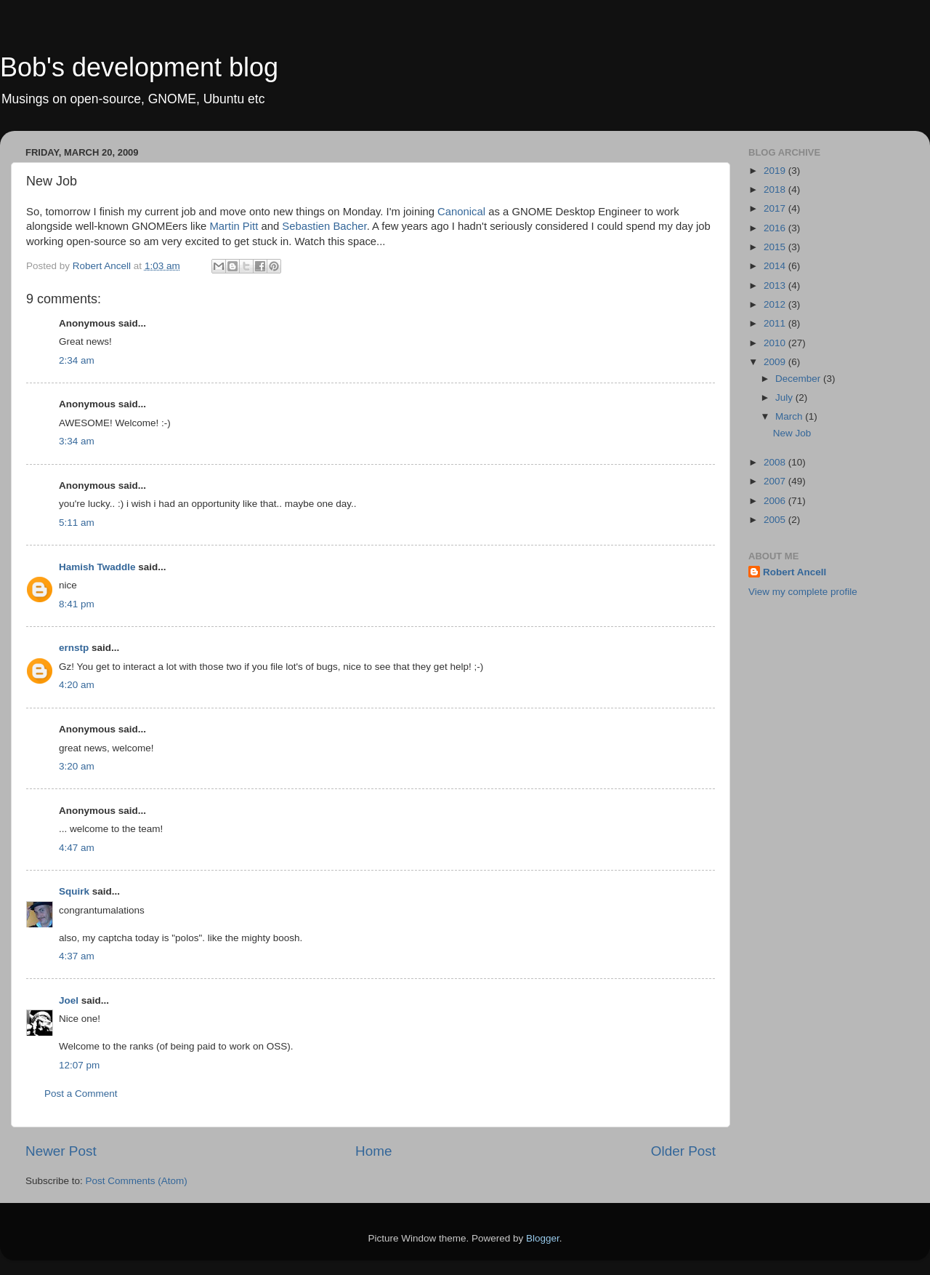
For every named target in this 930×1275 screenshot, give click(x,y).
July (785, 397)
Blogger (542, 1238)
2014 (776, 265)
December (799, 378)
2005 (776, 519)
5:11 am (76, 522)
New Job (792, 433)
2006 (776, 500)
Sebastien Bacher (324, 226)
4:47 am (76, 847)
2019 (776, 170)
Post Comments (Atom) (136, 1180)
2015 (776, 246)
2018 (776, 189)
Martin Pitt (233, 226)
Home (373, 1151)
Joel (68, 1000)
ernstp (74, 647)
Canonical (461, 211)
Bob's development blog (139, 67)
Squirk (74, 891)
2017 (776, 208)
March (790, 416)
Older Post (683, 1151)
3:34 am (76, 441)
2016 (776, 228)
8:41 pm (76, 604)
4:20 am (76, 684)
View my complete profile (802, 591)
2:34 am (76, 360)
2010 (776, 342)
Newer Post (61, 1151)
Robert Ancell (794, 572)
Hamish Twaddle (97, 566)
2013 (776, 285)
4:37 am (76, 956)
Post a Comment (81, 1093)
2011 (776, 323)
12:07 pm (79, 1065)
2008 (776, 462)
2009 (776, 361)
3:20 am (76, 766)
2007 (776, 481)
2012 (776, 304)
